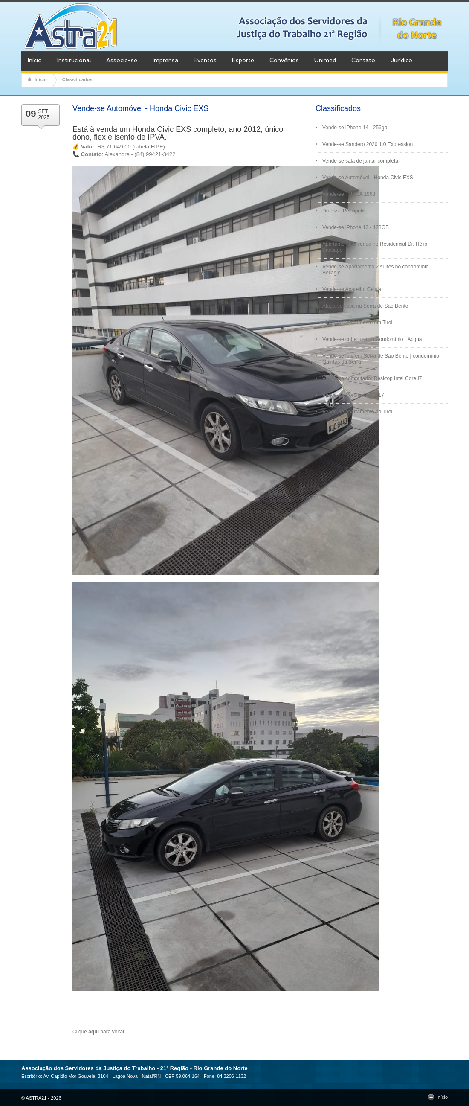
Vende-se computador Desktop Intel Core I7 (372, 378)
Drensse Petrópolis (343, 211)
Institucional (74, 60)
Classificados (77, 79)
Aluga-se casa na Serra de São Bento (365, 306)
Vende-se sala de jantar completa (360, 161)
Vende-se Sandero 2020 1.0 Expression (367, 144)
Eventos (205, 60)
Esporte (243, 60)
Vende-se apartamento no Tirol (357, 412)
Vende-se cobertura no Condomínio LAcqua (372, 339)
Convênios (284, 60)
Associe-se (121, 60)
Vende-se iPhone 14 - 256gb (354, 128)
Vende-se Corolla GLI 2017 (353, 395)
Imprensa (165, 60)
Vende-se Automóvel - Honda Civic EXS (367, 177)
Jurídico (401, 60)
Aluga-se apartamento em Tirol (357, 323)
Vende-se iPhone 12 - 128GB (355, 227)
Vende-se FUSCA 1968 (348, 194)
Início (35, 60)
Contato (363, 60)
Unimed (325, 60)
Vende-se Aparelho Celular (352, 289)
